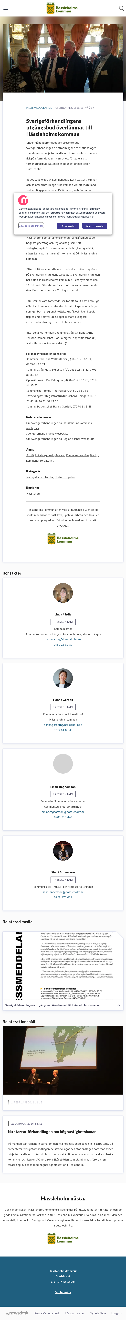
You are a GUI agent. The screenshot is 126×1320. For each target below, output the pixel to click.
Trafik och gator (65, 477)
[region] (63, 214)
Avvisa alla (68, 225)
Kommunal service (77, 455)
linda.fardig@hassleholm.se (63, 639)
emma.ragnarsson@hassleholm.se (63, 812)
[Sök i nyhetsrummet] (121, 8)
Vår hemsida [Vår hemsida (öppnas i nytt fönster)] (63, 1292)
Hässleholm (33, 493)
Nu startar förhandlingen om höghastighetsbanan (52, 1131)
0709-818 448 (63, 817)
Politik (30, 455)
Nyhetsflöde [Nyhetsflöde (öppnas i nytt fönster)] (98, 1313)
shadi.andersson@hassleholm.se (63, 892)
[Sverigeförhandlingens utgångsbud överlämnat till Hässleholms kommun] (63, 966)
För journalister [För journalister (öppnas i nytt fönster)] (74, 1313)
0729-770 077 (63, 897)
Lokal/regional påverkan (50, 455)
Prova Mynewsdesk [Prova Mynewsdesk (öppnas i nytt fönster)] (47, 1313)
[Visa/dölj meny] (5, 8)
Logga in (116, 1313)
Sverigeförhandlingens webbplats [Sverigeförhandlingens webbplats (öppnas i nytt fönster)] (47, 433)
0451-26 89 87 (63, 644)
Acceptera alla (95, 225)
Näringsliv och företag (40, 477)
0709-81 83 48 (63, 730)
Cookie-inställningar (31, 225)
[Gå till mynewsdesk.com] (17, 1313)
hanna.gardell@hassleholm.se (63, 725)
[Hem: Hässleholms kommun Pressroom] (62, 8)
